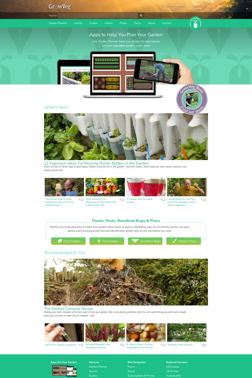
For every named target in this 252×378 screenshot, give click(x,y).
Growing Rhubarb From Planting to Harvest (98, 346)
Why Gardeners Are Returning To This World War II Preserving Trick (101, 202)
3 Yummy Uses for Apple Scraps (139, 200)
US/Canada (172, 367)
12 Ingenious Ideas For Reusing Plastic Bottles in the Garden (96, 163)
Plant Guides (69, 240)
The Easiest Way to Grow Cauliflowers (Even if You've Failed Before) (59, 202)
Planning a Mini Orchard (179, 344)
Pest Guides (107, 240)
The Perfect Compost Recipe (68, 308)
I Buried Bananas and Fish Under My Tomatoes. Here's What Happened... (181, 202)
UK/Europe (172, 371)
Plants (123, 23)
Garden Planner (58, 23)
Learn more (143, 45)
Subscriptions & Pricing (141, 376)
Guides (93, 23)
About (151, 23)
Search (53, 15)
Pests (137, 23)
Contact (166, 23)
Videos (109, 23)
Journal (78, 23)
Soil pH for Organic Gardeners (60, 344)
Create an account (173, 6)
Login (195, 6)
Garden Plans (184, 240)
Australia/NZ (173, 376)
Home (131, 367)
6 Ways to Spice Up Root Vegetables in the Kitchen (140, 346)
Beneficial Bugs (146, 240)
